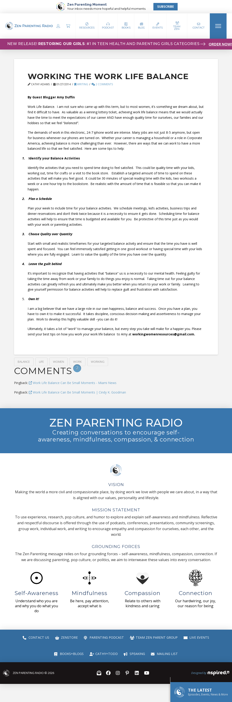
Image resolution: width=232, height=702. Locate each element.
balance (24, 362)
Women (58, 362)
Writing (81, 84)
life (41, 362)
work (77, 362)
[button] (108, 26)
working (97, 362)
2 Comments (102, 84)
